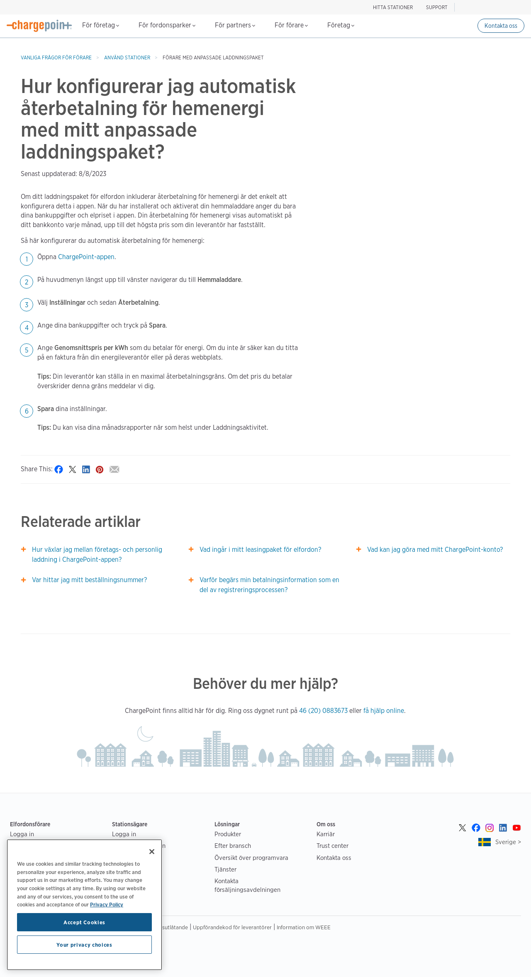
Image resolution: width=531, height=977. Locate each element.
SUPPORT (437, 7)
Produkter (227, 834)
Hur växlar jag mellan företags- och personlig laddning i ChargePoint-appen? (97, 554)
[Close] (152, 851)
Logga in (22, 834)
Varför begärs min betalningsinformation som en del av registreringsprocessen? (269, 585)
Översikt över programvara (251, 858)
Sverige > (508, 842)
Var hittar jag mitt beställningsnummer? (89, 580)
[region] (84, 904)
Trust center (332, 846)
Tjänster (225, 869)
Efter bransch (232, 846)
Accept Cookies (84, 922)
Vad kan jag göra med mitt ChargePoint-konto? (435, 549)
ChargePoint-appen (86, 257)
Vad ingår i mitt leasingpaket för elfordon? (260, 549)
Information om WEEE (304, 927)
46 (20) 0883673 (323, 711)
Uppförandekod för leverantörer (232, 927)
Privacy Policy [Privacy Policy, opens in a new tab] (106, 904)
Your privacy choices (84, 944)
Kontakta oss (501, 25)
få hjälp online (383, 711)
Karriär (326, 834)
